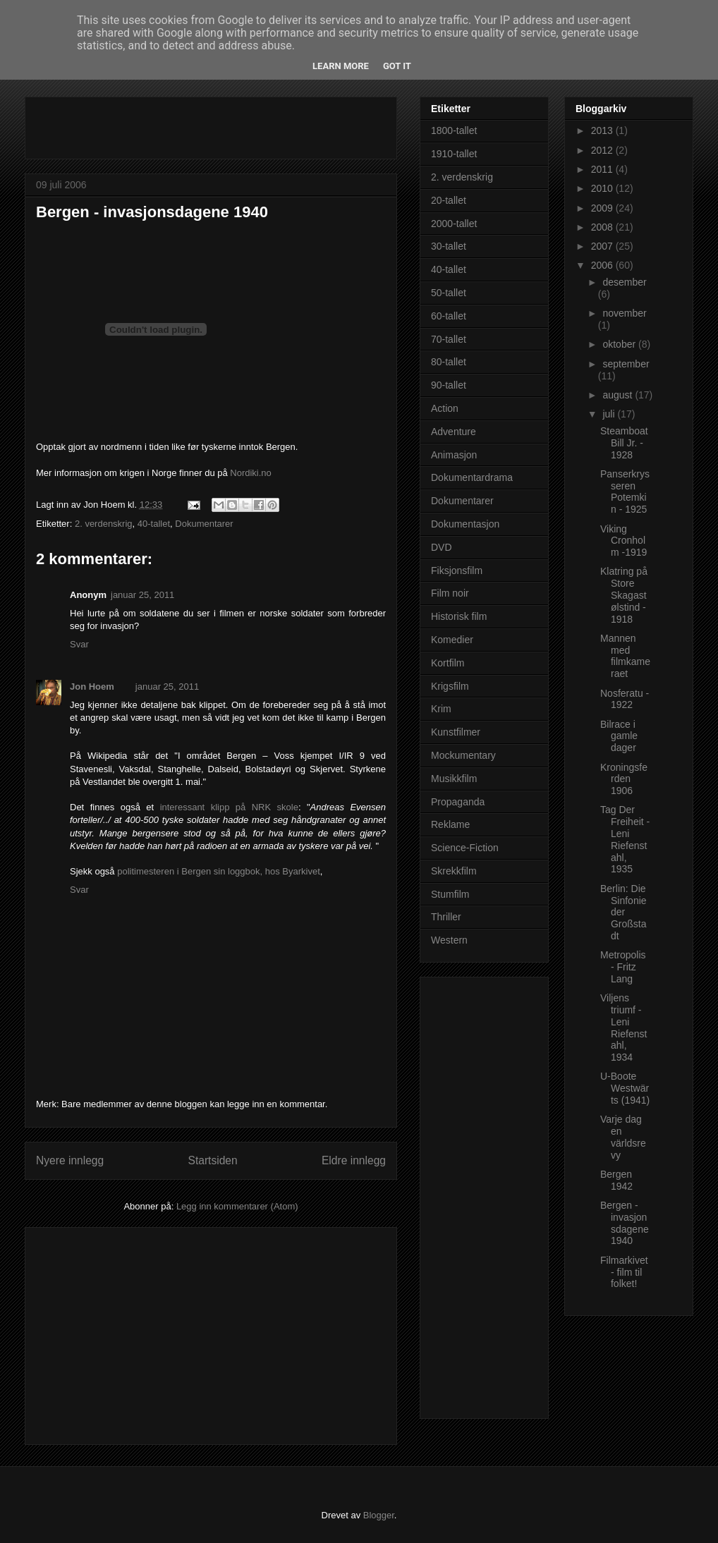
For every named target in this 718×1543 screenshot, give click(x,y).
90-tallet (448, 385)
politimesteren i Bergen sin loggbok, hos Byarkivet (218, 871)
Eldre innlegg (354, 1160)
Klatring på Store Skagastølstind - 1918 (623, 595)
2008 (603, 227)
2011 (603, 169)
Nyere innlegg (70, 1160)
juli (609, 414)
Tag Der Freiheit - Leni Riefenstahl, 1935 (625, 839)
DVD (441, 547)
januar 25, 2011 (142, 595)
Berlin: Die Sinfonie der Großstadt (623, 912)
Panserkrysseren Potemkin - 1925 (625, 491)
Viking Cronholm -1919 (623, 541)
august (618, 395)
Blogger (378, 1515)
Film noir (450, 593)
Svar (79, 644)
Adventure (453, 431)
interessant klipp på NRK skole (229, 807)
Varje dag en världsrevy (623, 1137)
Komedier (452, 639)
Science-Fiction (465, 847)
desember (624, 282)
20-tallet (448, 200)
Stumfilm (450, 894)
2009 (603, 208)
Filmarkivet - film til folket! (624, 1272)
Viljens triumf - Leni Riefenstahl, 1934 (623, 1027)
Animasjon (454, 455)
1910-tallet (454, 153)
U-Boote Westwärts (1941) (625, 1088)
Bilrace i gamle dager (619, 736)
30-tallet (448, 246)
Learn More (340, 66)
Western (449, 940)
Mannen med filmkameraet (625, 656)
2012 (603, 150)
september (625, 364)
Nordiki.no (251, 473)
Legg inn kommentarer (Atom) (237, 1206)
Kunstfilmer (455, 732)
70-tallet (448, 339)
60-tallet (448, 316)
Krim (441, 708)
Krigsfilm (450, 686)
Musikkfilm (454, 778)
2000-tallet (454, 223)
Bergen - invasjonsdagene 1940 (152, 212)
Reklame (450, 824)
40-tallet (154, 523)
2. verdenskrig (104, 523)
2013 (603, 130)
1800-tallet (454, 130)
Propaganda (458, 801)
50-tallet (448, 292)
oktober (620, 344)
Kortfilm (447, 663)
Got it (397, 66)
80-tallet (448, 361)
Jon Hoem (92, 686)
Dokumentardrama (472, 477)
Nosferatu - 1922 (624, 699)
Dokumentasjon (465, 524)
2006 (603, 265)
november (624, 313)
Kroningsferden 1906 (623, 779)
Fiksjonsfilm (456, 570)
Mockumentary (463, 755)
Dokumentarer (204, 523)
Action (444, 408)
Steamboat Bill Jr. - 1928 (624, 443)
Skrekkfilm (454, 871)
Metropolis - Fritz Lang (623, 966)
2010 (603, 188)
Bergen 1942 (616, 1180)
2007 (603, 246)
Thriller (446, 916)
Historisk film (459, 616)
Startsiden (212, 1160)
